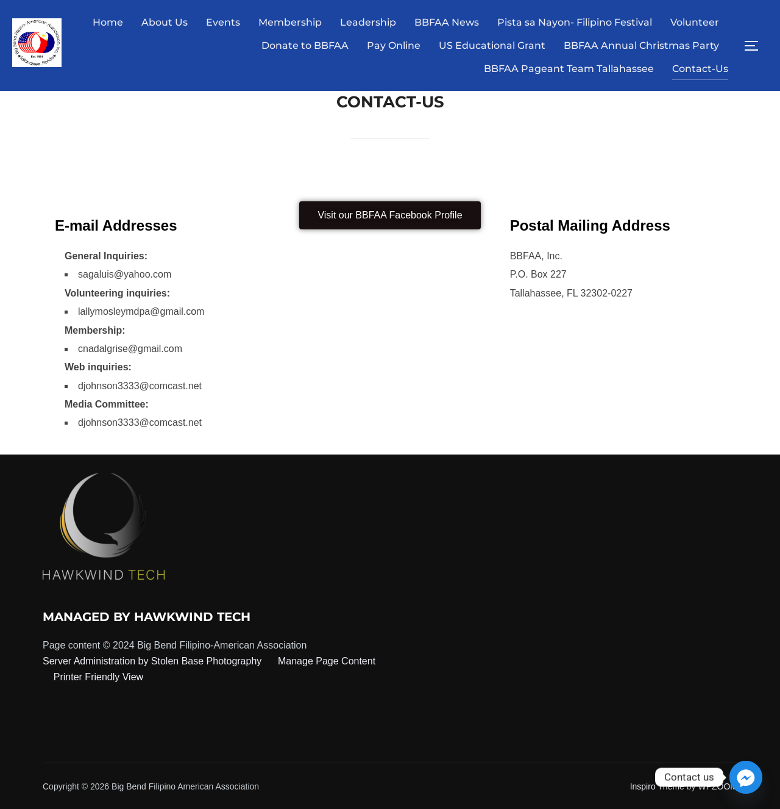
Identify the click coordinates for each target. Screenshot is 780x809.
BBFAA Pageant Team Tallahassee (569, 68)
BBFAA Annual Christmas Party (641, 45)
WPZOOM (717, 786)
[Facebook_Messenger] (745, 777)
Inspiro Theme (657, 786)
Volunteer (694, 22)
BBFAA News (446, 22)
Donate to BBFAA (305, 45)
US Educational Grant (492, 45)
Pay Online (393, 45)
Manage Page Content (325, 661)
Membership (290, 22)
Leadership (368, 22)
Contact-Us (700, 68)
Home (108, 22)
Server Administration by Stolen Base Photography (152, 661)
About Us (164, 22)
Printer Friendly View (98, 677)
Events (223, 22)
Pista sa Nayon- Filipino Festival (574, 22)
